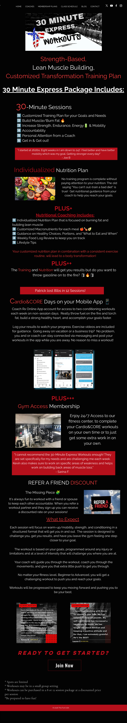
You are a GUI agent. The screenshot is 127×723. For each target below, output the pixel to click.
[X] (106, 5)
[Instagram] (121, 5)
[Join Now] (64, 665)
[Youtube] (111, 5)
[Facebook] (116, 5)
